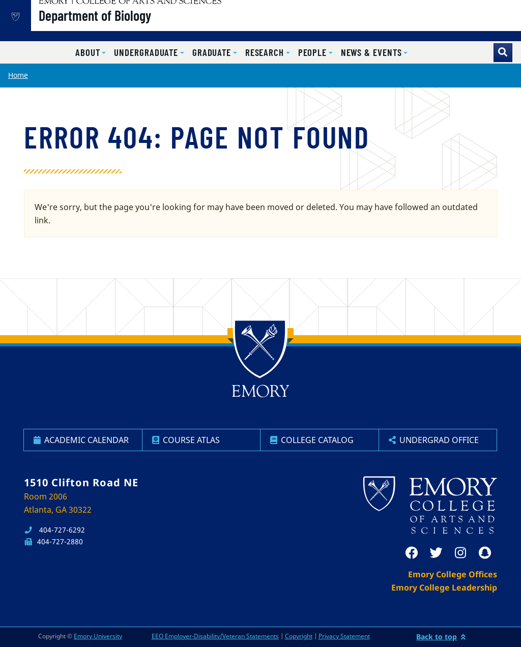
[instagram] (460, 553)
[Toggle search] (503, 52)
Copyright (298, 636)
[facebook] (411, 553)
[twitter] (436, 553)
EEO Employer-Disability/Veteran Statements (215, 636)
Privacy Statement (344, 636)
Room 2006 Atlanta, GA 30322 (58, 503)
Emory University (98, 636)
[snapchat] (485, 553)
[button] (90, 53)
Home (18, 75)
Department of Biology (127, 26)
